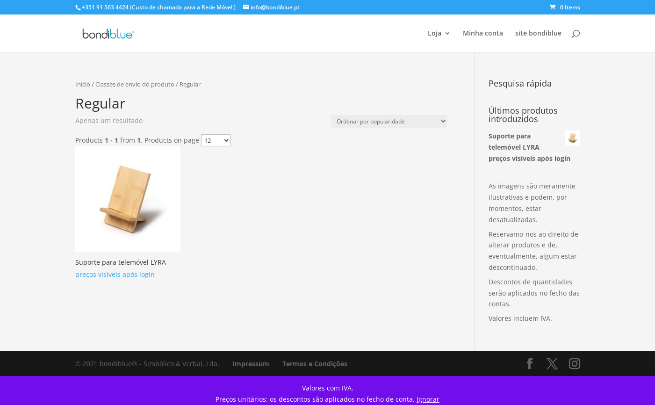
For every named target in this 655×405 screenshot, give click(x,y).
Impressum (250, 363)
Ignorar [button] (428, 399)
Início (82, 84)
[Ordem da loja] (389, 121)
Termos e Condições (314, 363)
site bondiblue (538, 33)
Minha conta (483, 33)
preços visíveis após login (115, 274)
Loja (434, 33)
